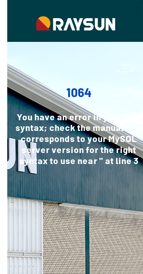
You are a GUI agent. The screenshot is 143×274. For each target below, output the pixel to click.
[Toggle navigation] (131, 8)
